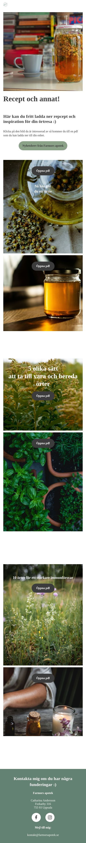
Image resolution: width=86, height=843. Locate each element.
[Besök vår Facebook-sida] (36, 817)
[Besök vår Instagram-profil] (50, 817)
